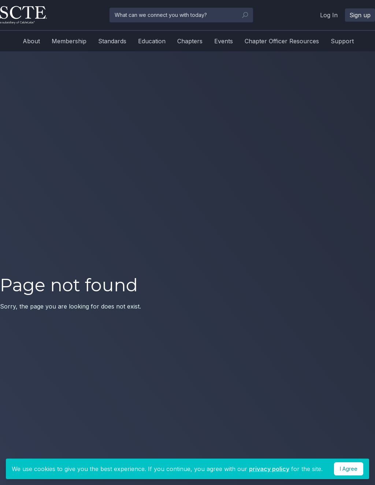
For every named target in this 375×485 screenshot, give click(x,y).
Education (152, 41)
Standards (112, 41)
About (31, 41)
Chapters (190, 41)
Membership (69, 41)
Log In (329, 15)
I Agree (348, 469)
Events (223, 41)
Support (342, 41)
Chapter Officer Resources (282, 41)
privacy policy (269, 469)
